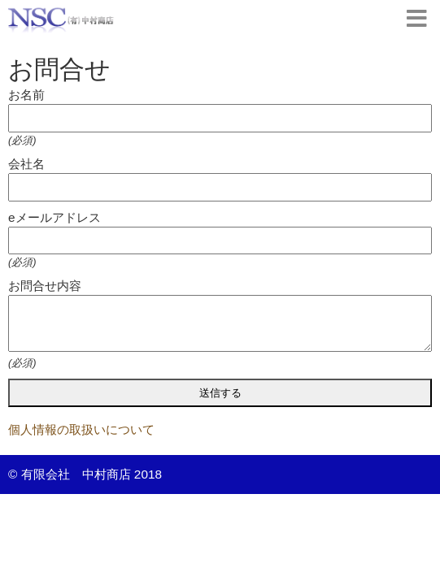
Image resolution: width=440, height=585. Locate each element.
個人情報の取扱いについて (81, 429)
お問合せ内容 (44, 285)
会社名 (26, 164)
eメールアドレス (54, 217)
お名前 (26, 95)
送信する (220, 393)
